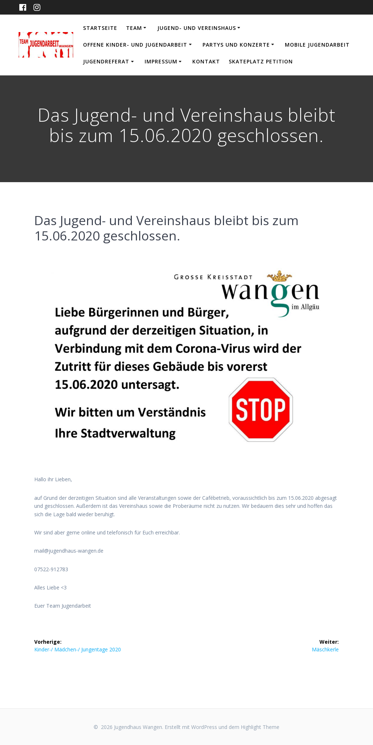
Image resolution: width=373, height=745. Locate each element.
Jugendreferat (106, 61)
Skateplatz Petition (261, 61)
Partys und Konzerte (236, 44)
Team (134, 27)
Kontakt (206, 61)
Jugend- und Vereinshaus (196, 27)
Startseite (100, 27)
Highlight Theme (260, 727)
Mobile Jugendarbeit (317, 44)
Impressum (161, 61)
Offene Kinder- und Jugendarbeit (135, 44)
